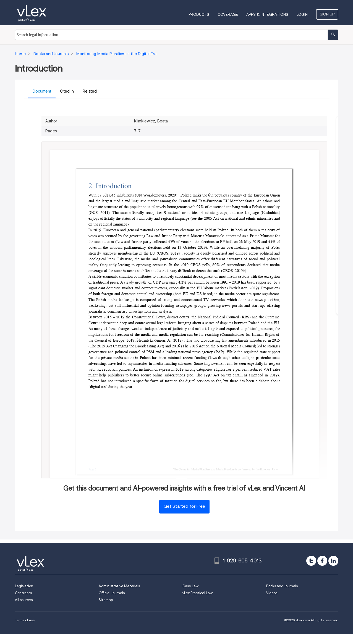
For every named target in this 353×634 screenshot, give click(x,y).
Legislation (24, 586)
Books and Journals (282, 586)
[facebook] (322, 561)
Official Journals (112, 593)
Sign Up (327, 14)
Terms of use (25, 620)
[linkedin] (333, 561)
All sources (24, 600)
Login (302, 14)
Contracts (23, 593)
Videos (271, 593)
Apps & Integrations (267, 14)
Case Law (190, 586)
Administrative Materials (119, 586)
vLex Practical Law (197, 593)
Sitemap (106, 600)
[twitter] (311, 561)
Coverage (228, 14)
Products (199, 14)
